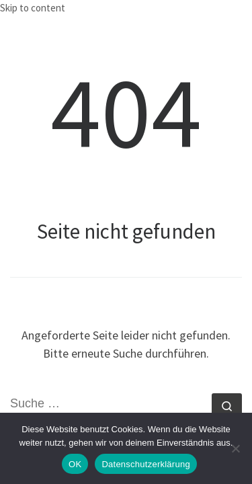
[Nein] (235, 448)
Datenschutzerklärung (145, 464)
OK (75, 464)
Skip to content (32, 7)
